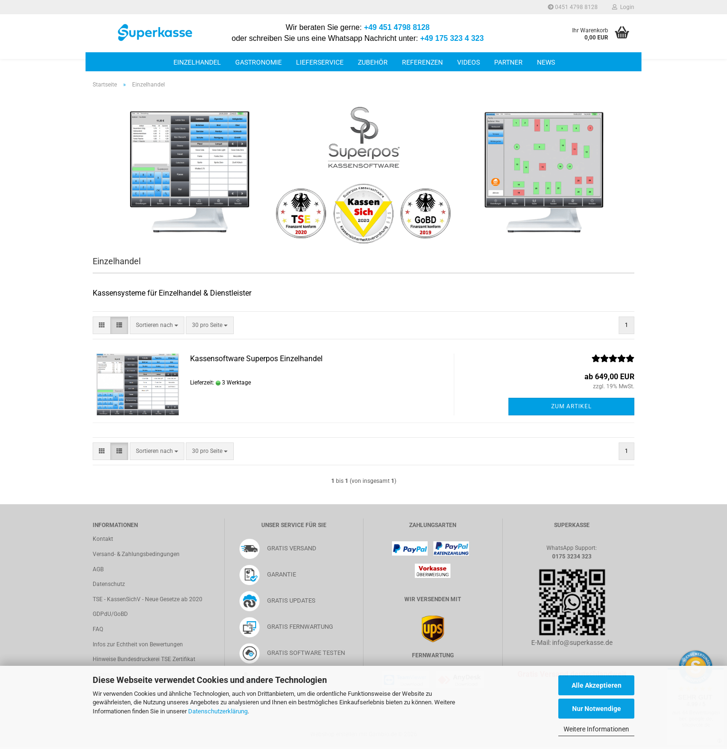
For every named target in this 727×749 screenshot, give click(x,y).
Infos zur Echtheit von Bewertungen (138, 644)
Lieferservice (320, 62)
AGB (98, 569)
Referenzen (422, 62)
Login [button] (623, 7)
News (546, 62)
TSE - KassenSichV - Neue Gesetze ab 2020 (147, 599)
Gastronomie (258, 62)
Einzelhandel (197, 62)
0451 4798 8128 (573, 7)
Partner (508, 62)
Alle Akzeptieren (597, 685)
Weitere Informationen (596, 729)
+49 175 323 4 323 (452, 38)
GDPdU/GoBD (110, 614)
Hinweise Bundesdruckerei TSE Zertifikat (144, 659)
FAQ (98, 629)
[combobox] (157, 325)
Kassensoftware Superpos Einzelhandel (256, 358)
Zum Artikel (571, 406)
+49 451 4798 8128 (397, 27)
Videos (468, 62)
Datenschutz (109, 584)
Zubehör (373, 62)
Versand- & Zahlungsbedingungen (136, 554)
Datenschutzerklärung (218, 711)
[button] (102, 325)
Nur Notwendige (596, 708)
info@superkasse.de (582, 642)
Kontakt (103, 539)
